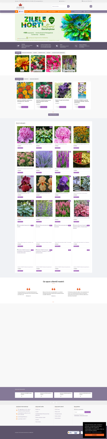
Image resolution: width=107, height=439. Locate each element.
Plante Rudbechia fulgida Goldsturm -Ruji (81, 144)
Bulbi (22, 70)
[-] (20, 107)
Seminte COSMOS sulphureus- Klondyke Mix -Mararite (24, 101)
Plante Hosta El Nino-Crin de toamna (80, 193)
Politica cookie (88, 432)
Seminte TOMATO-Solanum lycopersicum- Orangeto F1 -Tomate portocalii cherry (44, 266)
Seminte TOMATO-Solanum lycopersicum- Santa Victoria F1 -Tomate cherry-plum (26, 266)
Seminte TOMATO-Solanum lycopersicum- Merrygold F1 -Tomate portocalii (63, 266)
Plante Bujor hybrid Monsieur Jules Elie (25, 144)
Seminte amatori (38, 70)
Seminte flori (42, 52)
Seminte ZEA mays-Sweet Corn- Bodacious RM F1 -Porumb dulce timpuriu (82, 242)
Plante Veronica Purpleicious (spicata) (62, 168)
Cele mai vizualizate (20, 389)
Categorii (18, 52)
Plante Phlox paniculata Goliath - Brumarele (63, 242)
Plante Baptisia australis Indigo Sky (42, 217)
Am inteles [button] (94, 434)
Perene (48, 52)
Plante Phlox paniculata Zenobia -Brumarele (44, 242)
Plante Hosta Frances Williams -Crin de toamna (44, 144)
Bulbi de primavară (27, 52)
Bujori (35, 52)
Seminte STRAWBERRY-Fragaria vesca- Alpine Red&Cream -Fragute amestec (82, 168)
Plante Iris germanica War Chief (23, 193)
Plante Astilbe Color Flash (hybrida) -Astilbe (82, 217)
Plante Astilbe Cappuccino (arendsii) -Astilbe (26, 242)
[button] (24, 107)
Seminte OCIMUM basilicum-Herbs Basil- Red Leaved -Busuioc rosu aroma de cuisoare (66, 393)
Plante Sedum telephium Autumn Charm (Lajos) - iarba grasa (26, 168)
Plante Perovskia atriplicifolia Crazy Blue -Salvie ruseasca (44, 168)
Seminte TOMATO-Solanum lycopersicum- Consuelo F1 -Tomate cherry (82, 266)
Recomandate (19, 78)
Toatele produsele (53, 114)
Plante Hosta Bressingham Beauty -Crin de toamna (26, 217)
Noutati (26, 78)
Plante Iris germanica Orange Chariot (43, 193)
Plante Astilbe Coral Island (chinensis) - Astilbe (63, 217)
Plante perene (53, 70)
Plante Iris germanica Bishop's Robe (61, 193)
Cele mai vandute (34, 78)
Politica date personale (97, 432)
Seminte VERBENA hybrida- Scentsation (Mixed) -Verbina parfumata (81, 101)
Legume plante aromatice (58, 52)
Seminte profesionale (69, 70)
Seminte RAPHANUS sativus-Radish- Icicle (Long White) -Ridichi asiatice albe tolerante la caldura (86, 393)
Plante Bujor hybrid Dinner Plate (61, 144)
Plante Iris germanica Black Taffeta (62, 101)
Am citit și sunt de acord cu (81, 415)
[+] (20, 106)
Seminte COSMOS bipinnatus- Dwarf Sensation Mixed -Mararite (43, 101)
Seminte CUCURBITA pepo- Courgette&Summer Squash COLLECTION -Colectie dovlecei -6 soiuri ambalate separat (27, 393)
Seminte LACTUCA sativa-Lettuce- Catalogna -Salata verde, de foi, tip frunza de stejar (46, 393)
